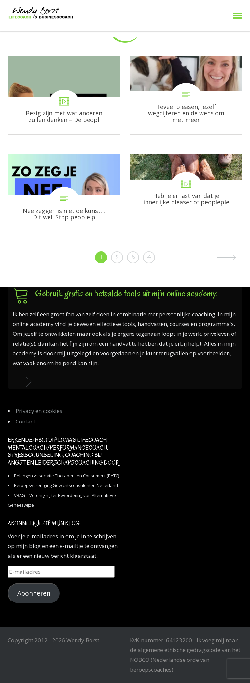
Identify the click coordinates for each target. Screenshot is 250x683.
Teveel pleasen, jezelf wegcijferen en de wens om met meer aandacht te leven (186, 95)
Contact (25, 421)
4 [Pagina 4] (149, 257)
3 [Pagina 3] (133, 257)
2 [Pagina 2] (117, 257)
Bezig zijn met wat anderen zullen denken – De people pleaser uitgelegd (64, 95)
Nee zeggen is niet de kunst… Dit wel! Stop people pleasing (64, 193)
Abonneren (33, 593)
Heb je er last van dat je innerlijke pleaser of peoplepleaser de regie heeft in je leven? (186, 193)
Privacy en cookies (39, 411)
